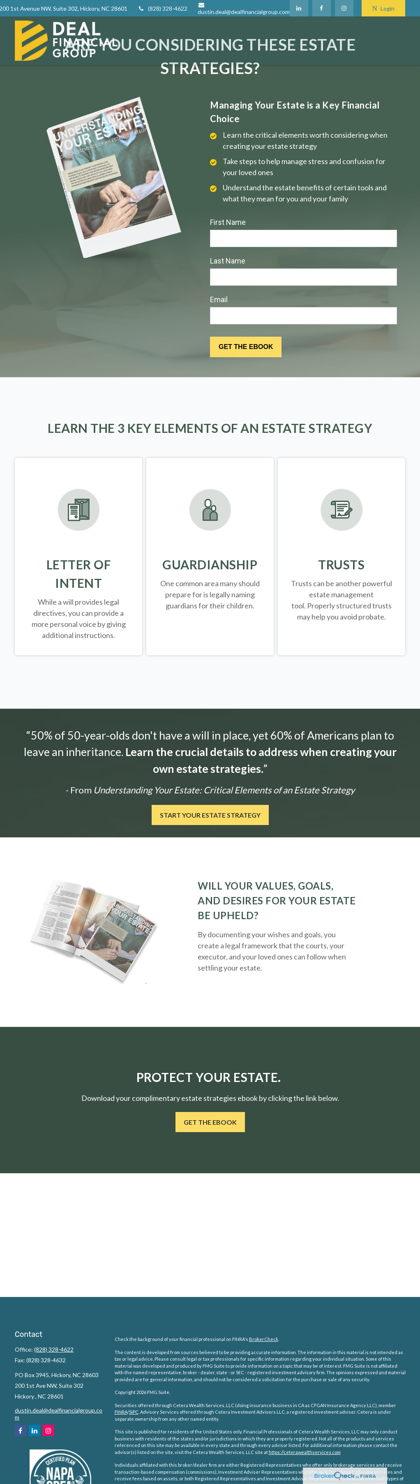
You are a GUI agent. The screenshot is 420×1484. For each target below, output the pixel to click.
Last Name (227, 261)
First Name (228, 222)
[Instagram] (48, 1430)
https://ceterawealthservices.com (305, 1452)
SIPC (133, 1412)
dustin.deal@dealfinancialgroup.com (244, 8)
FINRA (121, 1412)
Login (383, 8)
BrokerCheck (263, 1339)
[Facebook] (321, 8)
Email (219, 299)
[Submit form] (246, 347)
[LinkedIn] (299, 8)
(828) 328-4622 (162, 8)
